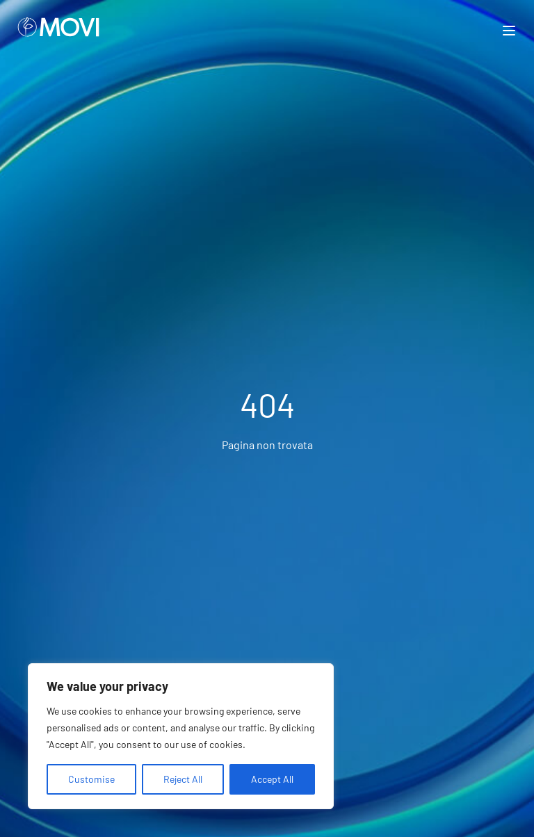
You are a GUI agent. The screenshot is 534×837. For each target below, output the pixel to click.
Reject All (182, 779)
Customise (91, 779)
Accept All (272, 779)
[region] (181, 736)
